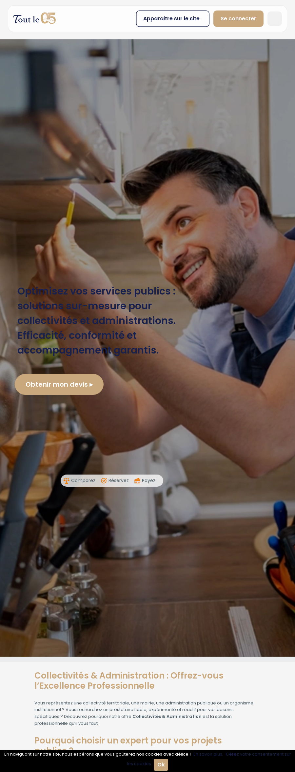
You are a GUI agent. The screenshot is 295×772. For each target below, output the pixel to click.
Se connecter (238, 18)
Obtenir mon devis (59, 384)
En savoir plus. (208, 754)
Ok (161, 764)
